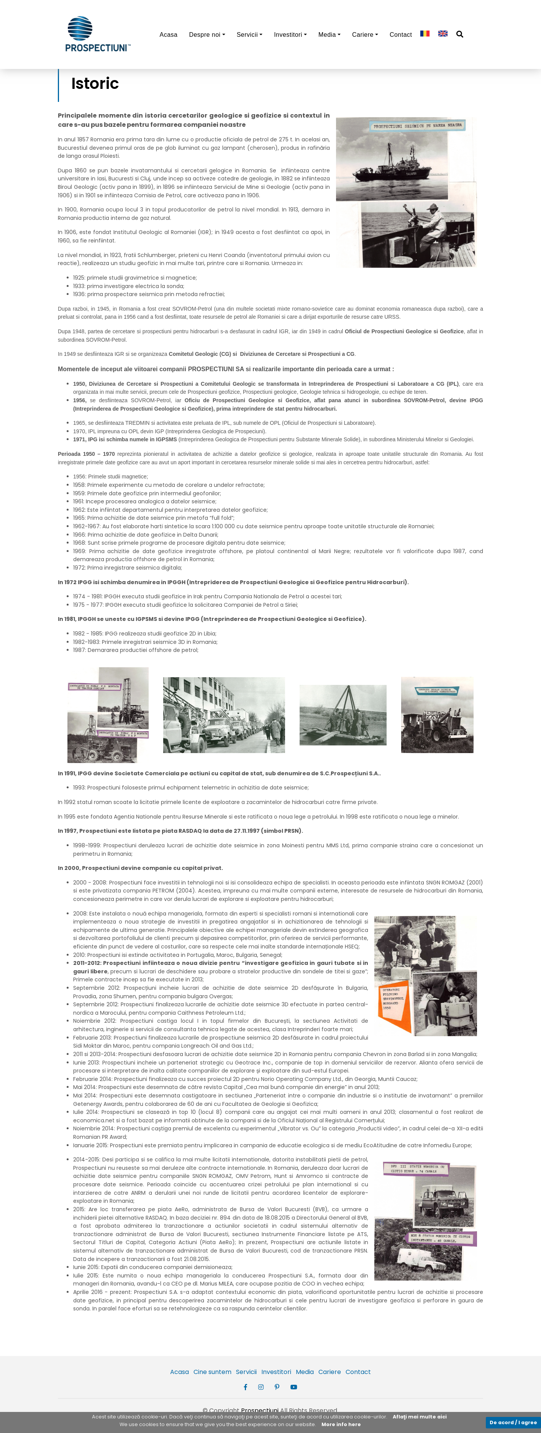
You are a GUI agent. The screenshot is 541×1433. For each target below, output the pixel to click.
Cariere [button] (363, 34)
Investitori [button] (288, 34)
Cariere (329, 1371)
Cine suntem (212, 1371)
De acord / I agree (513, 1422)
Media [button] (327, 34)
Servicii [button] (247, 34)
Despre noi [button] (204, 34)
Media (305, 1371)
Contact (401, 34)
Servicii (246, 1371)
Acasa (169, 34)
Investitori (276, 1371)
